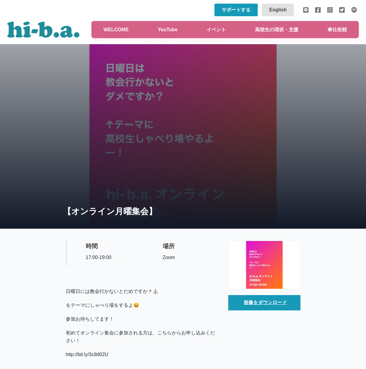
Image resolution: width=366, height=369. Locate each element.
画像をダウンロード (265, 302)
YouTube (167, 29)
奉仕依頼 (337, 29)
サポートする (236, 9)
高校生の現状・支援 (276, 29)
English (278, 9)
